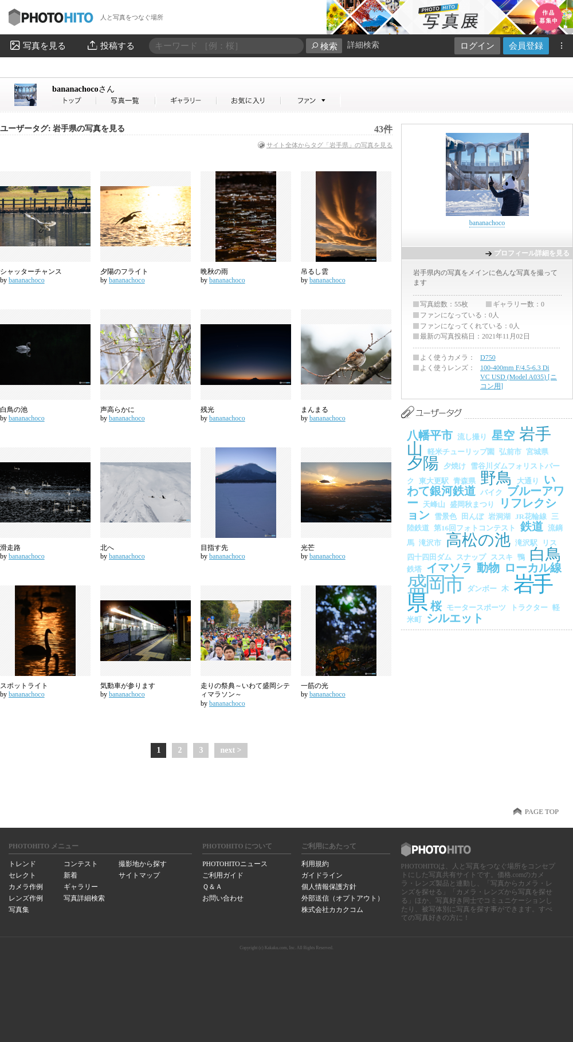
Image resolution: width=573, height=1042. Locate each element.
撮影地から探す (143, 863)
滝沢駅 (526, 542)
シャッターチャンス (31, 272)
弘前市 (510, 451)
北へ (107, 548)
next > (230, 750)
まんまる (314, 410)
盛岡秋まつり (472, 504)
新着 (70, 875)
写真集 (19, 909)
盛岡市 (434, 584)
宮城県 (537, 451)
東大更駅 (434, 481)
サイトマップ (139, 875)
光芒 (308, 548)
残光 (207, 410)
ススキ (501, 557)
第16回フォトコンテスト (475, 528)
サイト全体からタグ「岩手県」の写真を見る (329, 144)
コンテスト (81, 863)
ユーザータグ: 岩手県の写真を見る (62, 128)
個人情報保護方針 (328, 886)
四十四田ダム (429, 557)
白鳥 (545, 554)
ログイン (477, 45)
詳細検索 (363, 45)
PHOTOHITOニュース (234, 863)
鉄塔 (414, 569)
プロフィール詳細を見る (532, 253)
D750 (488, 357)
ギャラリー (81, 886)
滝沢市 (430, 542)
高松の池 (478, 540)
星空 (503, 435)
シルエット (455, 618)
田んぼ (472, 516)
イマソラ (449, 567)
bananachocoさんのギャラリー (186, 100)
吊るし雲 (314, 272)
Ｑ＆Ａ (212, 886)
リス (549, 542)
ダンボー (482, 588)
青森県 (464, 481)
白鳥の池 (14, 410)
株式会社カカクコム (332, 909)
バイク (491, 492)
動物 (488, 567)
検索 (324, 46)
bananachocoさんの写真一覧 (126, 100)
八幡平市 (430, 435)
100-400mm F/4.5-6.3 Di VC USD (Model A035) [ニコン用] (518, 377)
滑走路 (10, 548)
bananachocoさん (74, 100)
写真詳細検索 (84, 898)
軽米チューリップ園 (460, 451)
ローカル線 (533, 567)
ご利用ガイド (223, 875)
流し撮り (472, 436)
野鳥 (496, 478)
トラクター (529, 607)
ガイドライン (322, 875)
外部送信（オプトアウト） (342, 898)
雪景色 (445, 516)
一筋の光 (314, 686)
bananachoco (83, 88)
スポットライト (24, 686)
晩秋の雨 (214, 272)
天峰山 (434, 504)
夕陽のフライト (124, 272)
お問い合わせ (223, 898)
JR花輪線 (531, 516)
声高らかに (117, 410)
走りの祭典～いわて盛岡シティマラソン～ (245, 690)
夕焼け (455, 466)
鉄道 (531, 526)
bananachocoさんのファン (311, 100)
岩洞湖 (499, 516)
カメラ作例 (26, 886)
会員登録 (526, 45)
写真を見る (37, 45)
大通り (528, 481)
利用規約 (315, 863)
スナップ (471, 557)
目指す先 (214, 548)
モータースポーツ (476, 607)
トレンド (22, 863)
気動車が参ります (127, 686)
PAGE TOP (542, 812)
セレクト (22, 875)
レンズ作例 (26, 898)
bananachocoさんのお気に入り (249, 100)
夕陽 (423, 463)
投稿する (110, 45)
